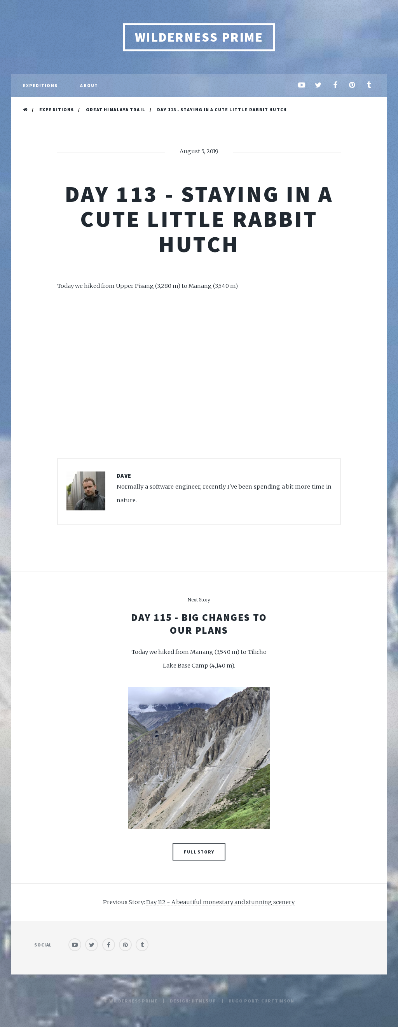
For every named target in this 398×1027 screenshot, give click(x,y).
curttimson (277, 1001)
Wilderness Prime (199, 37)
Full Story (199, 852)
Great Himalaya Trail (115, 109)
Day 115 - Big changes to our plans (199, 623)
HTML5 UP (204, 1001)
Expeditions (56, 109)
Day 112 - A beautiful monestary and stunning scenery (220, 902)
